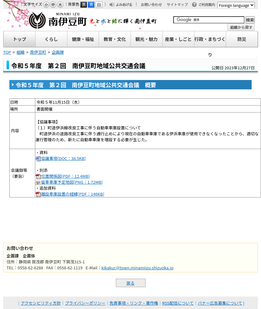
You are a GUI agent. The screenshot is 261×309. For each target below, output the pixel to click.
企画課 (58, 52)
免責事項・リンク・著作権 (134, 303)
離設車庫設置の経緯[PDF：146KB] (72, 194)
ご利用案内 (208, 5)
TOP (7, 52)
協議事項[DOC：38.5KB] (63, 158)
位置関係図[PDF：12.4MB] (65, 176)
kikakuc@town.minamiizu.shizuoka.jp (137, 268)
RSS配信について (178, 303)
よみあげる (125, 5)
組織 (21, 52)
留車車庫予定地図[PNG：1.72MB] (72, 182)
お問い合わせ (154, 5)
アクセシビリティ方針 (41, 303)
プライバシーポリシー (85, 303)
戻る (130, 283)
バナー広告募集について (220, 303)
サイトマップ (180, 5)
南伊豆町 (80, 20)
